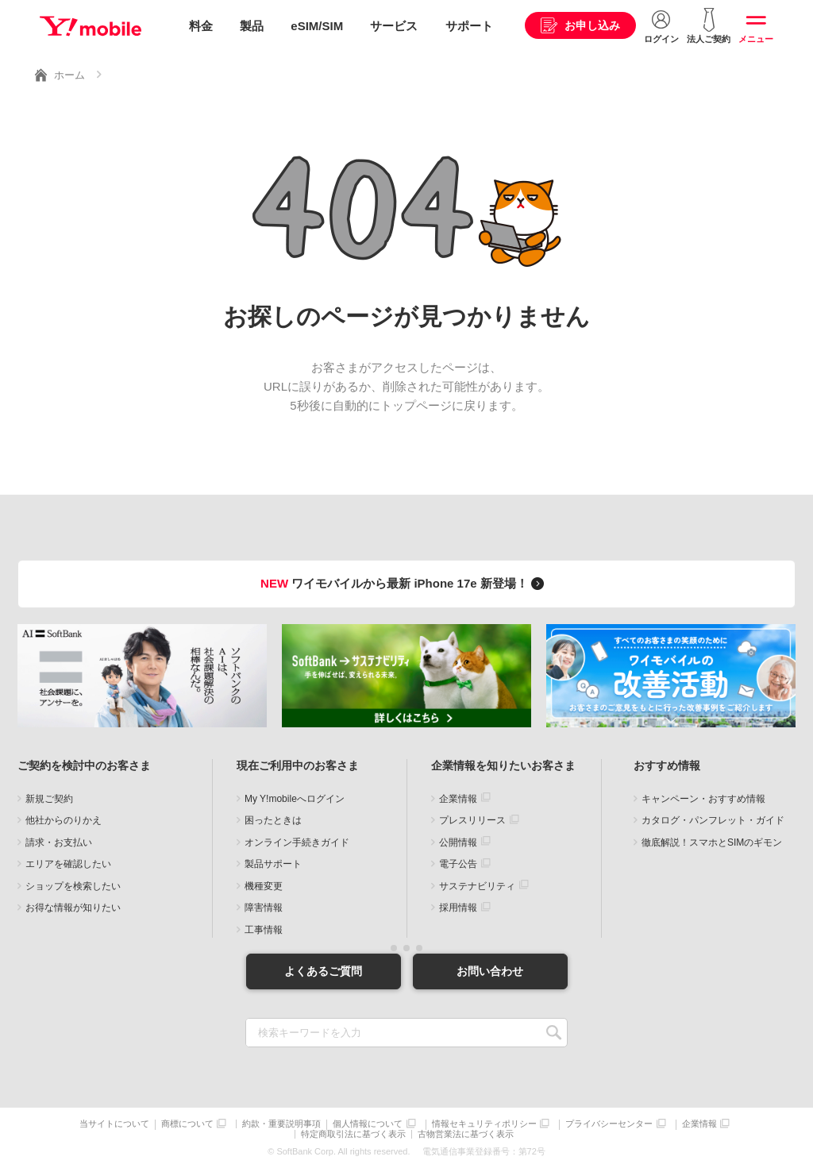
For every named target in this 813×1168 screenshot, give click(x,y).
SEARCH (554, 1033)
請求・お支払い (58, 842)
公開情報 (458, 842)
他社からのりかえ (63, 820)
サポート (469, 26)
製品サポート (273, 863)
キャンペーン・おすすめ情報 (703, 798)
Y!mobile (90, 26)
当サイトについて (114, 1124)
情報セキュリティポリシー (484, 1124)
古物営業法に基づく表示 (466, 1134)
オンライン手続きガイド (297, 842)
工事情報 (264, 929)
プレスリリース (472, 820)
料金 (201, 26)
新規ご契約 (49, 798)
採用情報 (458, 907)
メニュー (755, 39)
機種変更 (264, 886)
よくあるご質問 (323, 971)
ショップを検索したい (73, 886)
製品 (252, 26)
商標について (187, 1124)
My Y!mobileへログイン (295, 798)
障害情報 (264, 907)
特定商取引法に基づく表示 (353, 1134)
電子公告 (458, 863)
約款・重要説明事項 (281, 1124)
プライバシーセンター (609, 1124)
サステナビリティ (477, 886)
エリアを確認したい (68, 863)
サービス (394, 26)
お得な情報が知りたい (73, 907)
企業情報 (458, 798)
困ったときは (273, 820)
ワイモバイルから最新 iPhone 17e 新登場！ (404, 583)
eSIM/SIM (317, 26)
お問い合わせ (490, 971)
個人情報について (368, 1124)
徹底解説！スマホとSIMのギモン (712, 842)
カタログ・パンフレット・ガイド (713, 820)
